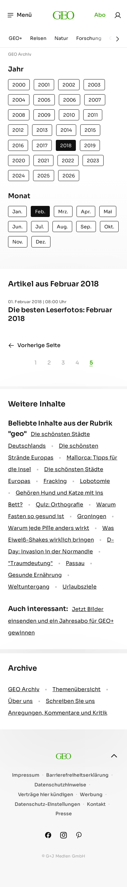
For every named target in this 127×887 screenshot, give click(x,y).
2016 (18, 146)
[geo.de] (63, 15)
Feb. (40, 212)
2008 (18, 115)
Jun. (17, 227)
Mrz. (63, 212)
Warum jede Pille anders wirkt (48, 528)
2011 (93, 115)
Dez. (41, 242)
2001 (44, 85)
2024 (18, 176)
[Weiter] (117, 39)
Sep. (86, 227)
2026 (68, 176)
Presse (63, 814)
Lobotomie (95, 481)
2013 (42, 130)
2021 (43, 161)
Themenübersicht (76, 689)
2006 (69, 100)
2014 (66, 130)
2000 (18, 85)
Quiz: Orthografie (59, 504)
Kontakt (96, 804)
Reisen (38, 38)
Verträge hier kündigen (45, 794)
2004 (18, 100)
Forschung (88, 38)
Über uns (20, 701)
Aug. (62, 227)
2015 (90, 130)
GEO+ (15, 38)
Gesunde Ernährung (35, 574)
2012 (18, 130)
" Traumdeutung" (30, 563)
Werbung (91, 794)
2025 (43, 176)
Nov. (17, 242)
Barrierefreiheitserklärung (77, 775)
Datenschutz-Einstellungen (47, 804)
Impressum (25, 775)
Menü (19, 15)
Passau (75, 563)
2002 (68, 85)
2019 (90, 146)
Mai (108, 212)
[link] (117, 15)
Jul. (39, 227)
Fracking (55, 481)
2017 (41, 146)
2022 (68, 161)
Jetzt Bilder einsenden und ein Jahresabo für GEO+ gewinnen (61, 621)
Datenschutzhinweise (60, 785)
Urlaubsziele (79, 586)
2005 (44, 100)
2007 (95, 100)
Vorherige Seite (34, 345)
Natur (61, 38)
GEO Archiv (23, 689)
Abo (100, 14)
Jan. (17, 212)
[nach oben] (114, 756)
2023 (93, 161)
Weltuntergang (28, 586)
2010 (69, 115)
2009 (44, 115)
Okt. (109, 227)
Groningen (91, 516)
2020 (18, 161)
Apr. (86, 212)
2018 (66, 146)
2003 (94, 85)
